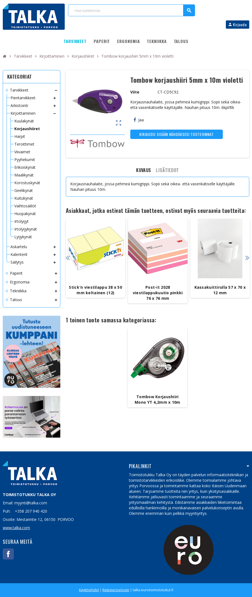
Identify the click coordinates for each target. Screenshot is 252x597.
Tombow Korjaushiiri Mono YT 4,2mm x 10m (157, 399)
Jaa (139, 119)
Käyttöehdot (89, 590)
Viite (134, 92)
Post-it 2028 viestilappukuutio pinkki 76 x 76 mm (158, 293)
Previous (67, 257)
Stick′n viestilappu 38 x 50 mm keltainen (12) (95, 290)
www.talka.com (16, 527)
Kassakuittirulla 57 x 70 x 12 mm (220, 290)
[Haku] (131, 10)
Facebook (8, 553)
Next (247, 257)
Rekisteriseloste (115, 590)
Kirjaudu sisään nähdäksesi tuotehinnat (176, 134)
